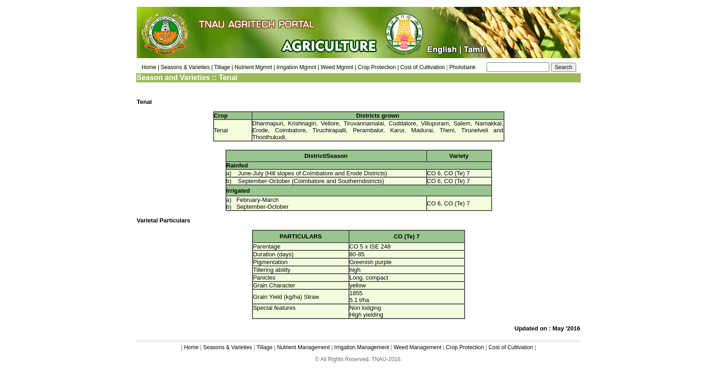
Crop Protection (465, 347)
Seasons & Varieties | (187, 67)
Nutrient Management (302, 347)
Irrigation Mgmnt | (298, 67)
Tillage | (224, 67)
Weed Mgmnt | (338, 67)
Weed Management (418, 347)
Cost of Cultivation (423, 67)
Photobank (462, 67)
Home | (150, 67)
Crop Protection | (378, 67)
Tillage (265, 347)
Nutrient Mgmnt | (255, 67)
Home (191, 347)
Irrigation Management (361, 347)
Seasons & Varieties (227, 347)
